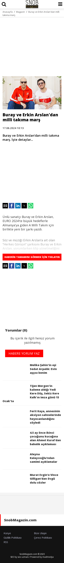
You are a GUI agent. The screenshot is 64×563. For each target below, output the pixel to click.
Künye (7, 533)
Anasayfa (8, 11)
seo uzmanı (23, 556)
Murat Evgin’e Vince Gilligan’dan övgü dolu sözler (30, 480)
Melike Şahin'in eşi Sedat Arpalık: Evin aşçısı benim (30, 370)
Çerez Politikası (43, 537)
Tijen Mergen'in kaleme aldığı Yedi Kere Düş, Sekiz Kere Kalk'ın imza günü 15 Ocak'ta (31, 393)
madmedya (48, 556)
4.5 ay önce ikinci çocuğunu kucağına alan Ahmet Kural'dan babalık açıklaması (32, 438)
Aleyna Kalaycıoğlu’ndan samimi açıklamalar (30, 459)
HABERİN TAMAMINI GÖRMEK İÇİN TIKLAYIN (32, 257)
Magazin (20, 11)
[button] (5, 205)
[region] (32, 45)
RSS (6, 542)
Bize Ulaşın (40, 533)
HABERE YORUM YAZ (24, 353)
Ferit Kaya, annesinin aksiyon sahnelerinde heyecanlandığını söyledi (32, 416)
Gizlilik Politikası (13, 537)
